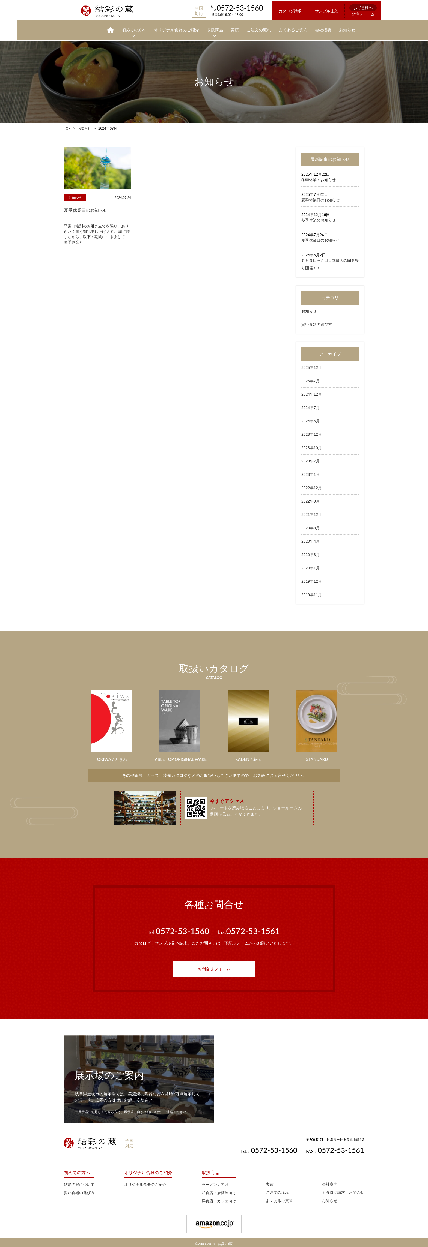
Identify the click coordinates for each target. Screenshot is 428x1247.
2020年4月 (310, 538)
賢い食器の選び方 (316, 322)
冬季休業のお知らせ (318, 177)
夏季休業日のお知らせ (320, 197)
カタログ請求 (272, 10)
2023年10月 (311, 445)
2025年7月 (310, 378)
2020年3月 (310, 552)
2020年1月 (310, 565)
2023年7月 (310, 458)
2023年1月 (310, 472)
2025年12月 (311, 365)
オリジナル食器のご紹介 (159, 28)
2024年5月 (310, 418)
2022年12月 (311, 485)
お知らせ (330, 28)
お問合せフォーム (214, 966)
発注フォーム (345, 9)
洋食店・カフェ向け (219, 1198)
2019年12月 (311, 578)
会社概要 (306, 28)
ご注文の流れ (241, 28)
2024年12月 (311, 391)
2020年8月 (310, 525)
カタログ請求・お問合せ (343, 1190)
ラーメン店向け (215, 1182)
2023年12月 (311, 431)
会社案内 (329, 1181)
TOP (67, 126)
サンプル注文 (309, 10)
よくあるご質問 (275, 28)
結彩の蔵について (79, 1182)
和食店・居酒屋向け (219, 1190)
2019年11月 (311, 592)
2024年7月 (310, 405)
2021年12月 (311, 512)
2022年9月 (310, 498)
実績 (217, 28)
